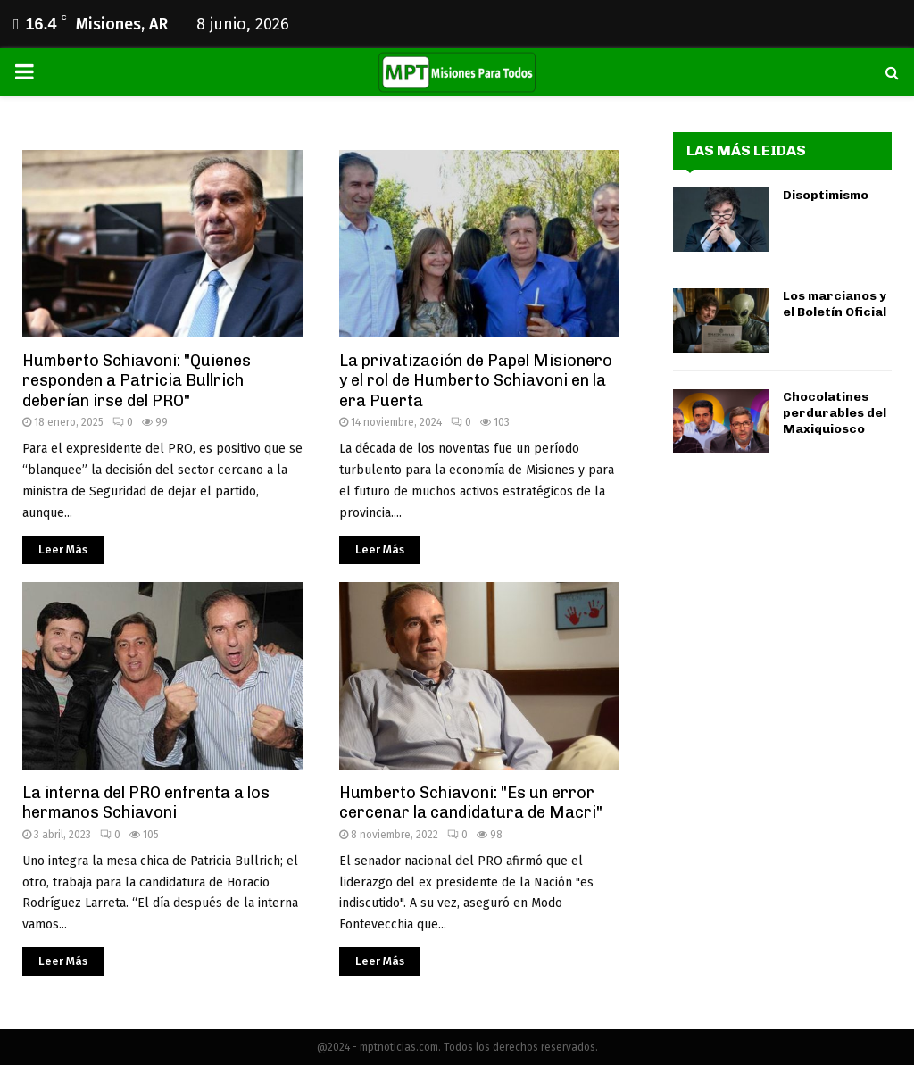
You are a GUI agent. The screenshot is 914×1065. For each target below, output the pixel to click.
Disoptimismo (825, 195)
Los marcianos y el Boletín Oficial (834, 304)
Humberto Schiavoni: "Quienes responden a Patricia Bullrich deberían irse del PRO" (136, 381)
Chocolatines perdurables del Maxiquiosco (834, 413)
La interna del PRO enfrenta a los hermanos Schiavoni (146, 803)
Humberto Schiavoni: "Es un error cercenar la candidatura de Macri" (470, 803)
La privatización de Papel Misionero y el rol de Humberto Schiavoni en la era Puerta (475, 381)
